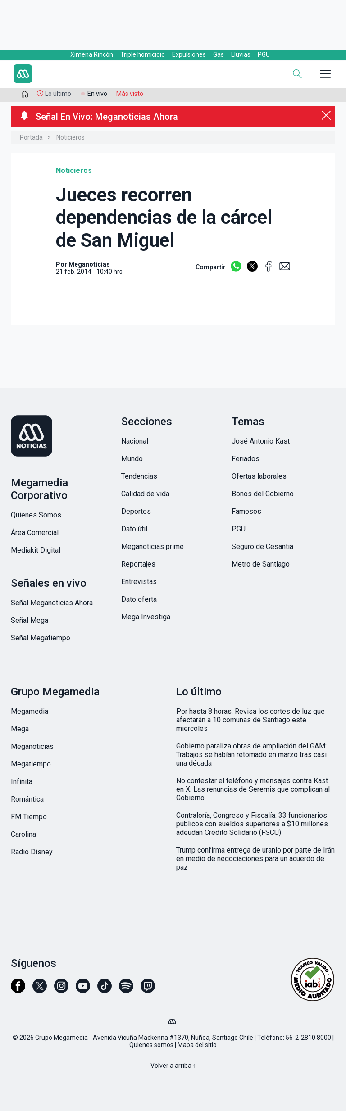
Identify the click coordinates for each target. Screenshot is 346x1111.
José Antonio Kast (261, 441)
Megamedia (29, 711)
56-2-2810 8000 (308, 1037)
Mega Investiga (145, 616)
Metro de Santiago (261, 564)
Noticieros (70, 137)
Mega (20, 729)
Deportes (136, 511)
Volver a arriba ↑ (173, 1065)
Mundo (132, 458)
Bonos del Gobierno (263, 494)
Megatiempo (31, 764)
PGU (264, 54)
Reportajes (138, 564)
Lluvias (240, 54)
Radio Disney (32, 852)
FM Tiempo (29, 816)
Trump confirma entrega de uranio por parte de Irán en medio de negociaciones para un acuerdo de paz (255, 858)
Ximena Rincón (91, 54)
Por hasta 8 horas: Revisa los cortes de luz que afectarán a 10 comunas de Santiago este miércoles (250, 720)
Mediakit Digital (35, 550)
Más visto (129, 93)
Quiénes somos (151, 1044)
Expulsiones (189, 54)
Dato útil (134, 529)
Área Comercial (35, 532)
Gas (218, 54)
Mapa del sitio (197, 1044)
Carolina (23, 834)
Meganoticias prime (152, 546)
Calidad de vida (145, 494)
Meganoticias (32, 746)
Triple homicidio (142, 54)
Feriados (246, 458)
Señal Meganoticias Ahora (52, 603)
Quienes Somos (36, 515)
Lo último (58, 93)
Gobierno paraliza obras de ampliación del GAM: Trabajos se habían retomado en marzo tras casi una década (251, 754)
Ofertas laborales (259, 476)
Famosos (246, 511)
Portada (31, 137)
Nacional (134, 441)
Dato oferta (139, 599)
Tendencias (139, 476)
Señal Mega (29, 620)
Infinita (21, 781)
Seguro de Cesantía (262, 546)
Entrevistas (139, 581)
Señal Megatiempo (40, 638)
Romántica (27, 799)
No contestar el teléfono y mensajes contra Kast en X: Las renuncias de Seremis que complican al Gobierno (253, 789)
